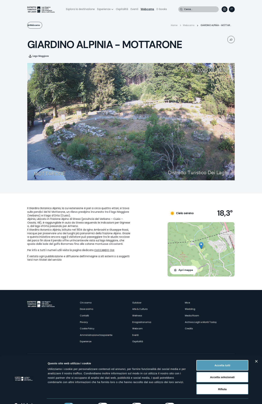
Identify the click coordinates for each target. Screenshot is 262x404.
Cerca (181, 9)
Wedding (190, 309)
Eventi (134, 9)
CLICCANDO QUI (104, 250)
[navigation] (232, 9)
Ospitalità (122, 9)
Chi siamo (86, 302)
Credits (189, 328)
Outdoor (136, 302)
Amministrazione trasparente (96, 335)
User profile (224, 9)
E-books (162, 9)
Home (174, 25)
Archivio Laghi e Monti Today (201, 322)
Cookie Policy (87, 328)
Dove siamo (86, 309)
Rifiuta (222, 380)
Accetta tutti (222, 356)
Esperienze (104, 9)
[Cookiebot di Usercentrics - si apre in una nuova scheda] (23, 397)
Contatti (84, 315)
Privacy (84, 322)
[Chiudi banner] (256, 352)
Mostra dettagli (191, 396)
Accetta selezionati (222, 368)
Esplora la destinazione (80, 9)
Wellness (137, 315)
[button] (201, 245)
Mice (187, 302)
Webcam (137, 328)
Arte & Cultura (140, 309)
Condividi (231, 39)
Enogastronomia (141, 322)
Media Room (192, 315)
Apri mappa (185, 270)
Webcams (147, 9)
